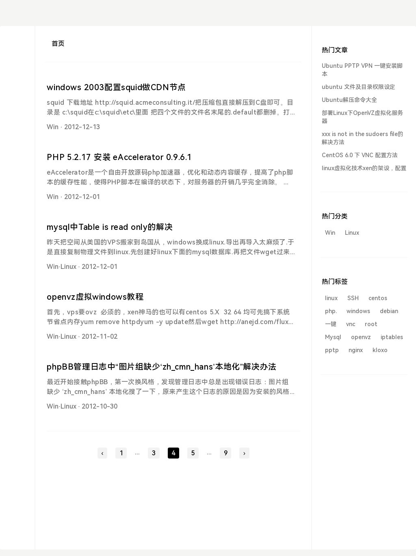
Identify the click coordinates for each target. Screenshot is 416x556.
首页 (58, 44)
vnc (350, 324)
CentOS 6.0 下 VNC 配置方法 (360, 155)
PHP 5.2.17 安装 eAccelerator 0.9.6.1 (119, 157)
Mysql (333, 337)
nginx (356, 350)
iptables (392, 337)
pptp (332, 350)
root (371, 324)
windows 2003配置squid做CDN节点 (116, 87)
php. (331, 311)
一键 (330, 324)
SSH (353, 298)
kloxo (380, 350)
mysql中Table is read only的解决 (110, 227)
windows (358, 311)
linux (331, 298)
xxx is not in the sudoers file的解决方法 (362, 138)
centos (377, 298)
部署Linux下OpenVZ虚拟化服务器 (362, 117)
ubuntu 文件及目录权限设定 (358, 87)
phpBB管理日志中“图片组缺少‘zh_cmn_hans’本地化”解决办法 (161, 367)
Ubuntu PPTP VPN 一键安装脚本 (362, 70)
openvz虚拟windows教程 (95, 297)
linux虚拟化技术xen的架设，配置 (364, 168)
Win (52, 127)
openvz (361, 337)
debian (389, 311)
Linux (68, 266)
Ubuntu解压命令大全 (349, 100)
